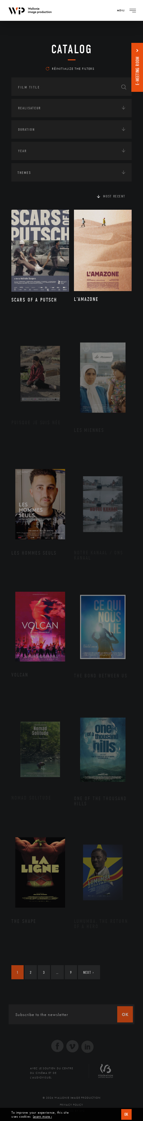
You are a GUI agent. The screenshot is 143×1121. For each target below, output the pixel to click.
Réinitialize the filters (70, 68)
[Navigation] (132, 10)
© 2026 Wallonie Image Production (72, 1098)
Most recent (114, 196)
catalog (71, 49)
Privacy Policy (71, 1105)
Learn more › (42, 1117)
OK (126, 1114)
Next (88, 972)
